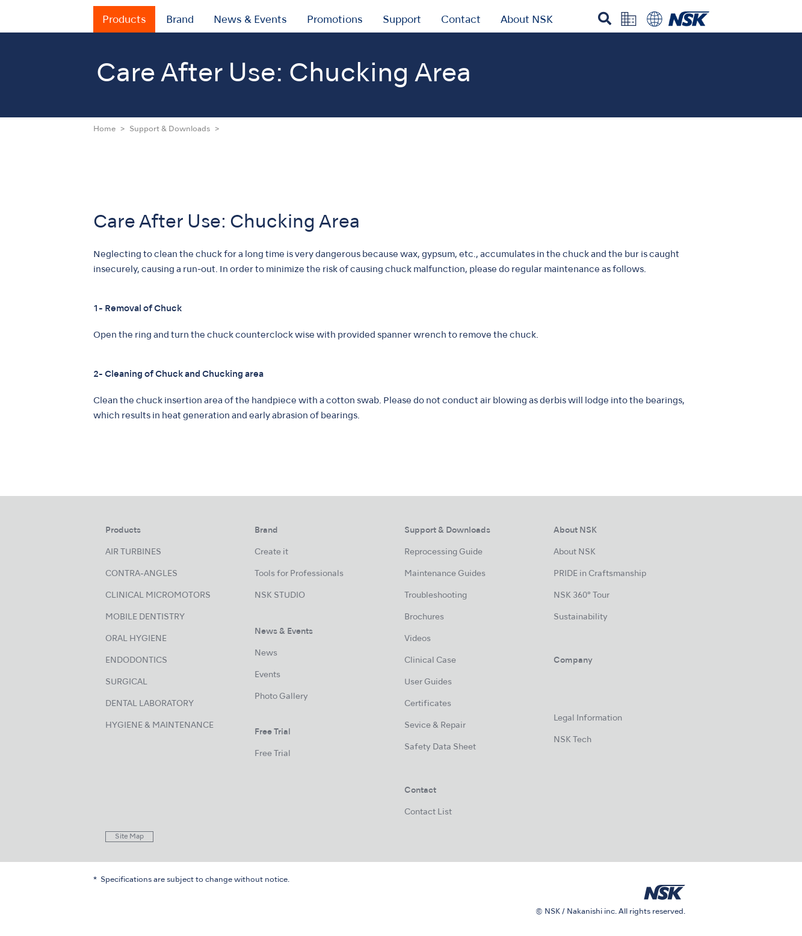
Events (267, 675)
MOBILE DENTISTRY (145, 617)
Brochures (424, 617)
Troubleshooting (435, 596)
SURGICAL (126, 682)
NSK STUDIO (279, 596)
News (265, 653)
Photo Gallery (281, 697)
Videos (417, 639)
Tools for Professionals (299, 574)
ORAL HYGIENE (136, 639)
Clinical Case (430, 661)
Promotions (335, 20)
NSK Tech (572, 740)
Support (402, 20)
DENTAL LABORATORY (149, 704)
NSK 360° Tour (581, 596)
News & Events (250, 20)
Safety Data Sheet (440, 747)
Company (573, 661)
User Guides (428, 682)
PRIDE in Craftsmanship (600, 574)
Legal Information (588, 718)
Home (104, 129)
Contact (461, 20)
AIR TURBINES (133, 552)
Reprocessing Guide (443, 552)
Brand (180, 20)
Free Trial (272, 754)
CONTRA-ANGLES (141, 574)
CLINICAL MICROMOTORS (158, 596)
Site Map (129, 836)
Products (124, 20)
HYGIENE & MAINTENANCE (159, 726)
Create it (271, 552)
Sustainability (581, 617)
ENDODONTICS (136, 661)
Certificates (427, 704)
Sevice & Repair (435, 726)
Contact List (428, 812)
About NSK (527, 20)
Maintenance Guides (445, 574)
